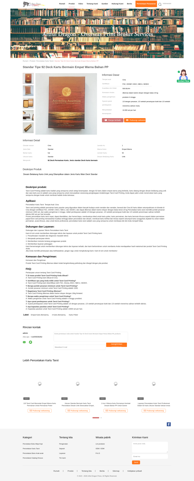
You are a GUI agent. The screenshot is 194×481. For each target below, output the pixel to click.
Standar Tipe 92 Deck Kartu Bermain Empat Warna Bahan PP (76, 61)
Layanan (62, 453)
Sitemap (116, 471)
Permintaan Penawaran (146, 4)
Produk (72, 4)
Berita (129, 4)
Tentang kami (92, 4)
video (80, 4)
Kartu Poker (73, 315)
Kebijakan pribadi (135, 471)
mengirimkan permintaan (116, 345)
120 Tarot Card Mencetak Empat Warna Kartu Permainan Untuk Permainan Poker (39, 404)
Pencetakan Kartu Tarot (31, 448)
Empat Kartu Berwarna (39, 315)
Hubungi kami (117, 4)
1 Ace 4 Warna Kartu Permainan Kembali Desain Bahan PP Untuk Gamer (115, 404)
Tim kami (62, 458)
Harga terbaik (113, 120)
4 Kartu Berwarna (58, 315)
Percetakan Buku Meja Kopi (33, 444)
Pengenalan (63, 444)
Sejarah (62, 448)
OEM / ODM (100, 448)
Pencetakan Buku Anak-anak (33, 453)
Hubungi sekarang (136, 120)
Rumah (62, 4)
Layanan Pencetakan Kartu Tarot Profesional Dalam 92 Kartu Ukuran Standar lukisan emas (153, 404)
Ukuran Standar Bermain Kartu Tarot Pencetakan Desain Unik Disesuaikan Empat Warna (78, 404)
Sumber (105, 4)
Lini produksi (100, 444)
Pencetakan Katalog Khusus (33, 458)
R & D (98, 453)
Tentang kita (87, 471)
